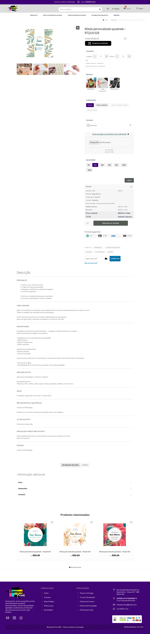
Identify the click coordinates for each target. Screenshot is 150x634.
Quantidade (90, 160)
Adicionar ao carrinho (110, 223)
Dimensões (75, 489)
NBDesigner (114, 20)
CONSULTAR (115, 259)
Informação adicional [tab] (70, 465)
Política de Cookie (86, 610)
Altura (112, 56)
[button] (77, 27)
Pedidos (116, 9)
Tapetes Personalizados (77, 15)
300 (109, 165)
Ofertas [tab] (85, 465)
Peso (75, 483)
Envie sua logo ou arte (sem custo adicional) (109, 134)
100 (95, 165)
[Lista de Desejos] (107, 8)
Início (106, 20)
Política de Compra (87, 601)
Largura (89, 56)
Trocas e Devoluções (87, 597)
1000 (124, 165)
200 (102, 165)
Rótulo (111, 252)
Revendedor (48, 610)
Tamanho (90, 51)
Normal (90, 105)
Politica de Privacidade (88, 606)
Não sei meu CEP (91, 263)
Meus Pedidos (49, 601)
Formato (89, 120)
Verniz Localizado (102, 105)
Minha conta (48, 606)
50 (88, 165)
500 (116, 165)
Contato (47, 597)
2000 (89, 170)
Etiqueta (90, 252)
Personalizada (100, 252)
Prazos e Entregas (87, 593)
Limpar (129, 180)
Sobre (46, 593)
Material (89, 74)
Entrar (139, 8)
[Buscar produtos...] (80, 9)
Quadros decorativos (100, 15)
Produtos (33, 15)
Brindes (117, 15)
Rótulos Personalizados (52, 15)
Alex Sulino (134, 627)
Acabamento (91, 100)
